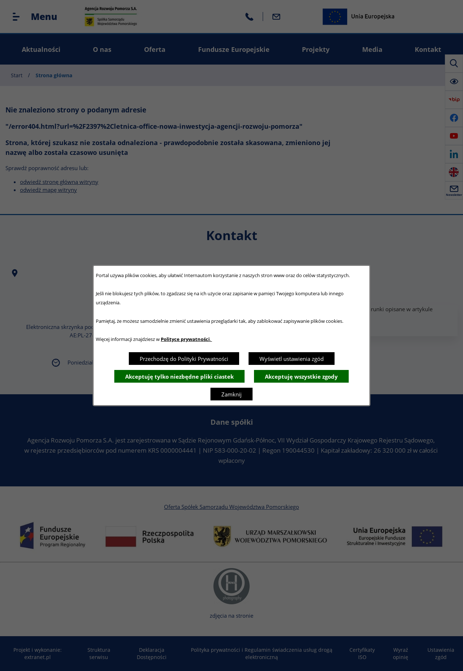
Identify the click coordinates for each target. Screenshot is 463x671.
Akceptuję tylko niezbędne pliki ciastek (179, 376)
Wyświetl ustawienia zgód (291, 358)
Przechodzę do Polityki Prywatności (184, 358)
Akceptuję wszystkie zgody (301, 376)
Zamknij (231, 394)
